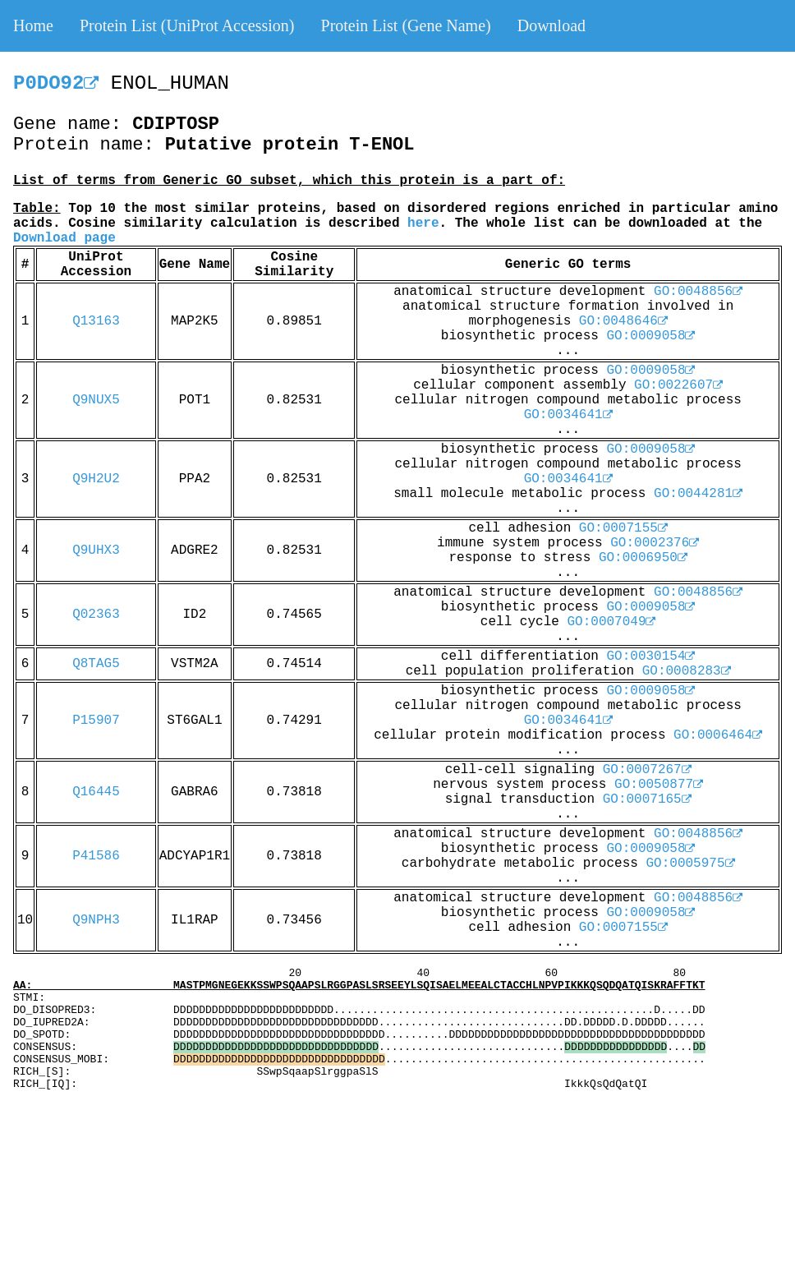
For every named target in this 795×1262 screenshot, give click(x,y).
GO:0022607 (678, 385)
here (423, 223)
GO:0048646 (623, 321)
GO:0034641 (568, 415)
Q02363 (96, 614)
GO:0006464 (717, 735)
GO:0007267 (647, 769)
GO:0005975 (690, 863)
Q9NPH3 (96, 920)
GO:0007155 (623, 528)
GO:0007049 (611, 622)
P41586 (96, 856)
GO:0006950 (643, 557)
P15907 (96, 720)
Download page (64, 238)
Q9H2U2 (96, 479)
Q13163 (96, 321)
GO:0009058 (650, 336)
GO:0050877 (658, 784)
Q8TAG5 (96, 663)
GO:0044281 (698, 493)
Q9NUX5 (96, 400)
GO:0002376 (654, 543)
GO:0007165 (647, 799)
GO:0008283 (686, 671)
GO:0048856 (698, 291)
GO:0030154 (650, 656)
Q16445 (96, 792)
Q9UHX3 (96, 550)
